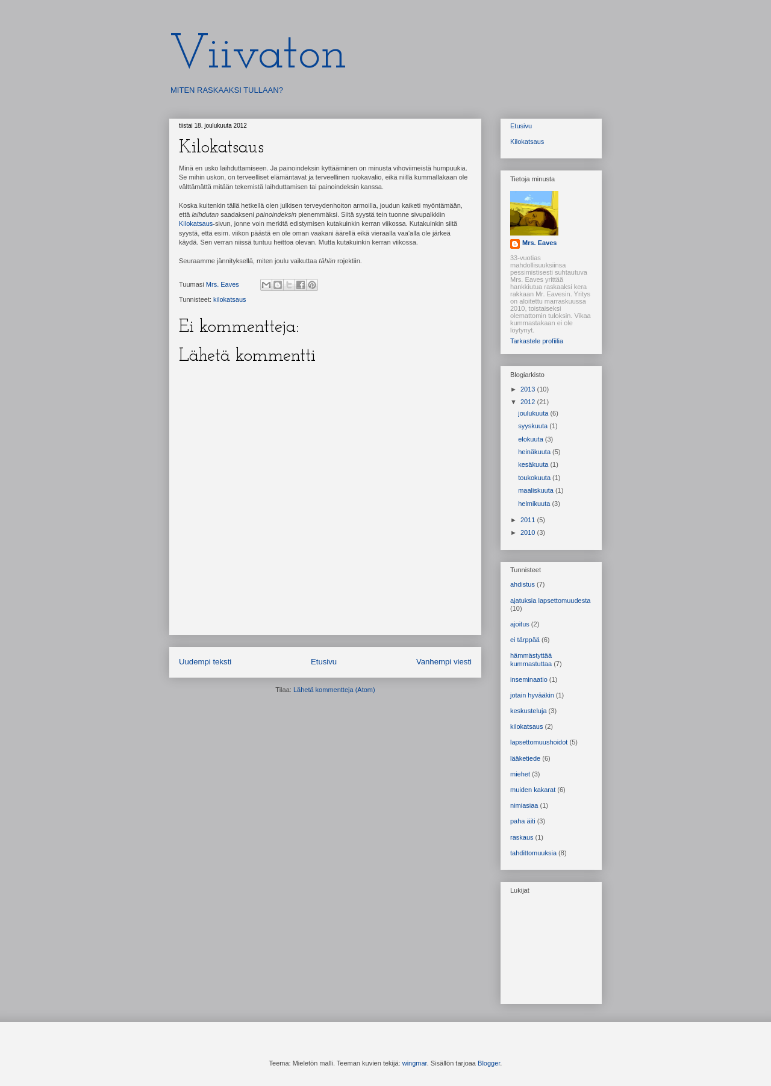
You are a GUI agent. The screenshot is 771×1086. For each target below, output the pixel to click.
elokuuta (531, 439)
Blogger (489, 1063)
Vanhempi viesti (444, 661)
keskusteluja (528, 710)
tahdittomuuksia (533, 853)
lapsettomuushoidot (538, 742)
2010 (528, 532)
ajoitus (519, 624)
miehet (520, 774)
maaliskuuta (536, 490)
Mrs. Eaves (539, 242)
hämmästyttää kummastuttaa (531, 659)
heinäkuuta (535, 451)
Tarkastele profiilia (536, 341)
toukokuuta (535, 477)
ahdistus (522, 584)
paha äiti (522, 821)
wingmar (414, 1063)
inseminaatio (529, 679)
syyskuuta (533, 425)
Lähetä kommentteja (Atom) (334, 689)
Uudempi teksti (205, 661)
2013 (528, 389)
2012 (528, 401)
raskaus (522, 837)
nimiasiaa (524, 805)
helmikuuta (535, 503)
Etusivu (324, 661)
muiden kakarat (532, 789)
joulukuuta (534, 413)
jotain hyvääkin (532, 695)
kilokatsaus (229, 299)
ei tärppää (525, 639)
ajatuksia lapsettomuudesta (550, 600)
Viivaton (258, 55)
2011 (528, 519)
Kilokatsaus (196, 223)
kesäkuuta (534, 464)
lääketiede (525, 758)
